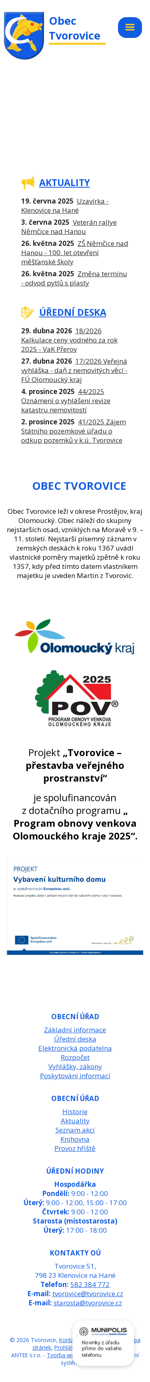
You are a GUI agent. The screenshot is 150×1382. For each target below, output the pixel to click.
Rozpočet (75, 1057)
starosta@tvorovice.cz (88, 1302)
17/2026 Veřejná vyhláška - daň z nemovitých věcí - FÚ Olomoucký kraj (74, 370)
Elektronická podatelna (75, 1048)
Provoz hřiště (75, 1148)
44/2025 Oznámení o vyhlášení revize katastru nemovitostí (65, 400)
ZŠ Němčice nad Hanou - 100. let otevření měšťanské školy (74, 252)
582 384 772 (90, 1284)
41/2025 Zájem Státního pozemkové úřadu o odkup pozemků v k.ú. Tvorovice (73, 431)
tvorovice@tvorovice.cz (87, 1293)
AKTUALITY (64, 182)
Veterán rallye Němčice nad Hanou (69, 227)
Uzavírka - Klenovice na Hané (65, 205)
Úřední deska (75, 1038)
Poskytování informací (75, 1075)
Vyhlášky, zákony (75, 1066)
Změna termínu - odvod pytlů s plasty (74, 278)
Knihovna (75, 1139)
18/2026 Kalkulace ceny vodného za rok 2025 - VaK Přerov (69, 340)
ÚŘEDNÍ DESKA (72, 312)
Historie (75, 1111)
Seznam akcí (75, 1130)
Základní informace (75, 1029)
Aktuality (75, 1120)
